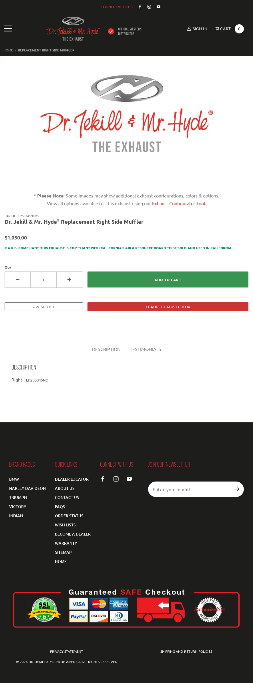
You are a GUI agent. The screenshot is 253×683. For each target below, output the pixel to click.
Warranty (66, 543)
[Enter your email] (189, 489)
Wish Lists (65, 525)
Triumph (18, 497)
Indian (16, 515)
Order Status (69, 515)
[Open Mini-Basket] (227, 28)
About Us (65, 488)
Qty (8, 267)
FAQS (60, 506)
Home (61, 561)
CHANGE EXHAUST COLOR (168, 306)
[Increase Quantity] (70, 279)
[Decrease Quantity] (18, 279)
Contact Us (67, 497)
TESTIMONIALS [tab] (145, 349)
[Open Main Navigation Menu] (8, 29)
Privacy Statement (66, 651)
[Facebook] (138, 7)
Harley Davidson (27, 488)
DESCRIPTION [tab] (106, 349)
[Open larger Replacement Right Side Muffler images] (126, 121)
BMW (14, 479)
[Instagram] (147, 7)
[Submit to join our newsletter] (237, 489)
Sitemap (63, 552)
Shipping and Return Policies (186, 651)
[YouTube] (156, 7)
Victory (17, 506)
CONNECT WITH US (117, 6)
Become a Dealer (73, 534)
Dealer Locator (72, 479)
